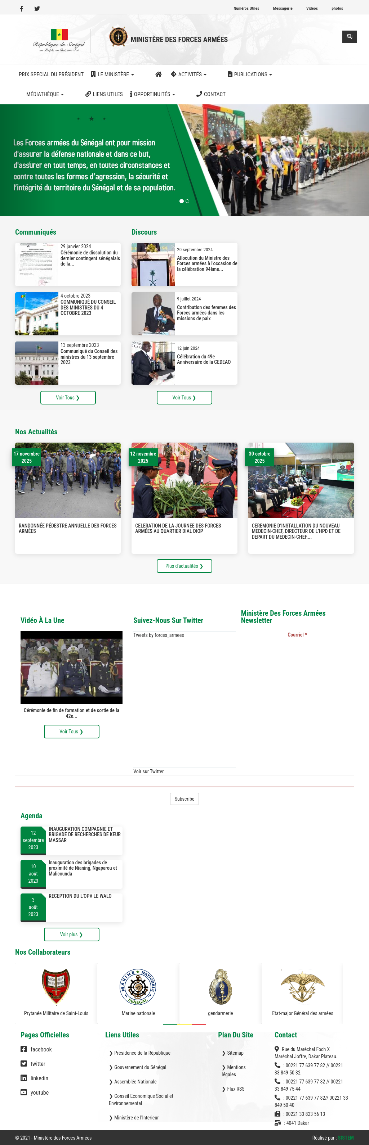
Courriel (297, 635)
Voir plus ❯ (71, 934)
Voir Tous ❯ (68, 397)
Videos (312, 8)
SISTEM (346, 1138)
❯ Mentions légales (234, 1070)
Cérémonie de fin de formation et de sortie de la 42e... (71, 713)
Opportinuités (41, 94)
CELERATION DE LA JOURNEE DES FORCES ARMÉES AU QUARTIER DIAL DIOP (178, 528)
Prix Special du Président (51, 74)
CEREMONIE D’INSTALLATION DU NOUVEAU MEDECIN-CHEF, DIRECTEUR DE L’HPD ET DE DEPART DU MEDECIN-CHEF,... (296, 531)
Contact (85, 94)
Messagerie (283, 8)
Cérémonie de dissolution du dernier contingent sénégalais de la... (90, 258)
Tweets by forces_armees (158, 635)
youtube (35, 1096)
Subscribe (185, 799)
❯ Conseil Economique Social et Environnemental (141, 1099)
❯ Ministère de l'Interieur (134, 1118)
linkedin (34, 1081)
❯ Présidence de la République (139, 1053)
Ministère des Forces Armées (179, 39)
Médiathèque (273, 74)
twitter (33, 1067)
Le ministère (112, 74)
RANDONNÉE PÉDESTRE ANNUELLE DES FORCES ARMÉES (68, 528)
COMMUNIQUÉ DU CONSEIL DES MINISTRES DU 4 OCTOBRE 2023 (88, 307)
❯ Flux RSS (233, 1089)
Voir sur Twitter (148, 771)
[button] (27, 160)
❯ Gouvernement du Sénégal (137, 1067)
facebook (36, 1053)
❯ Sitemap (233, 1053)
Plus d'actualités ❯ (184, 566)
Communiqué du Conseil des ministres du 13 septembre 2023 (89, 356)
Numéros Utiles (246, 8)
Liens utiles (322, 74)
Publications (222, 74)
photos (337, 8)
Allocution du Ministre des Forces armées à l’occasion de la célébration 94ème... (207, 263)
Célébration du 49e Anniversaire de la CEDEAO (204, 359)
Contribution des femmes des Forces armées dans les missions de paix (206, 312)
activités (175, 74)
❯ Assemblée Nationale (133, 1082)
